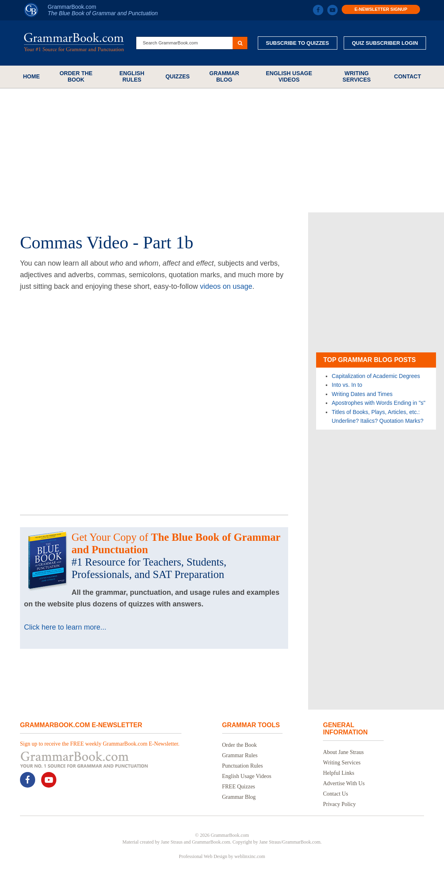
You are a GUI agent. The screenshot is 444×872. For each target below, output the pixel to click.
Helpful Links (338, 773)
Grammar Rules (240, 755)
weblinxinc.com (249, 856)
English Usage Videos (289, 76)
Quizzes (177, 76)
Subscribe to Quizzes (297, 43)
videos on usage (226, 286)
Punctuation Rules (242, 766)
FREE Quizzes (238, 787)
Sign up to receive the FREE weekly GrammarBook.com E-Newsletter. (99, 744)
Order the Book (76, 76)
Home (31, 76)
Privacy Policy (339, 804)
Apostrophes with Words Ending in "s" (379, 403)
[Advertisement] (222, 150)
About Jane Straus (343, 752)
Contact (407, 76)
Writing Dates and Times (362, 394)
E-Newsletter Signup (380, 9)
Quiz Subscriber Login (385, 43)
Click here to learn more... (65, 627)
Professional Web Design (203, 856)
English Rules (131, 76)
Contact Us (335, 794)
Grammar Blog (224, 76)
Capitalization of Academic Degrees (376, 376)
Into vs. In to (347, 385)
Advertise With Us (343, 783)
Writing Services (356, 76)
